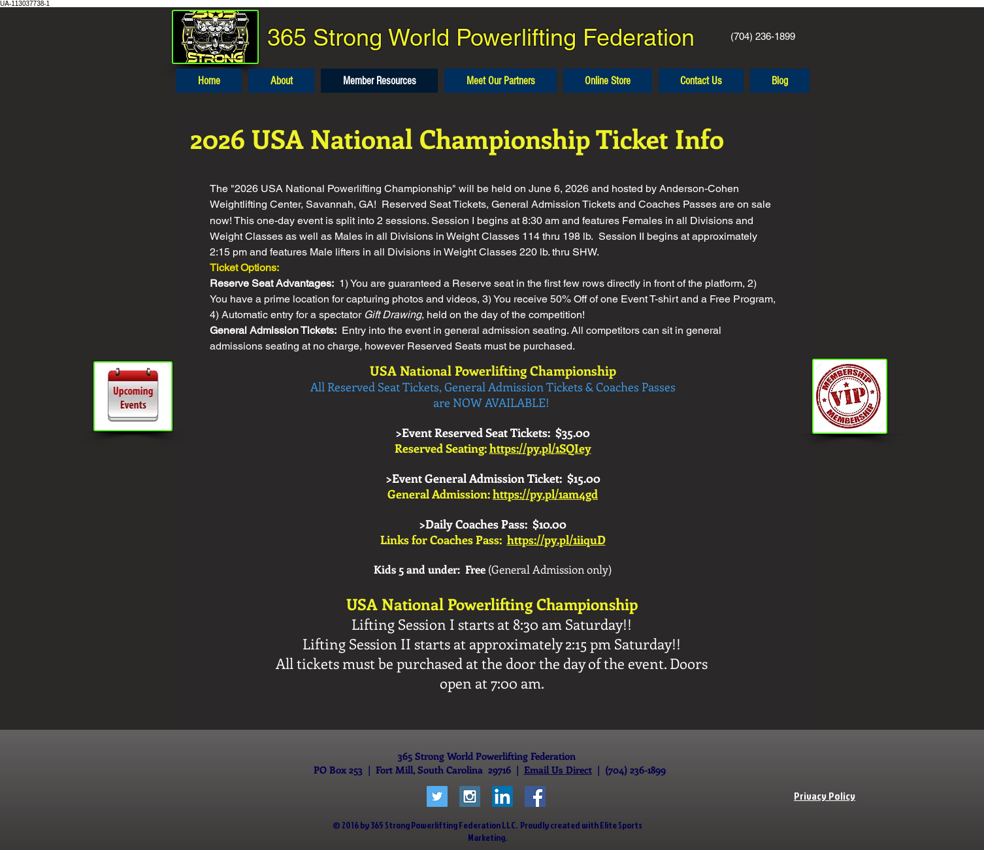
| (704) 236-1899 (629, 769)
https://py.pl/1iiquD (556, 540)
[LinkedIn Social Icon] (502, 796)
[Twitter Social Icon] (437, 796)
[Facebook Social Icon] (535, 796)
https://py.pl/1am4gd (545, 494)
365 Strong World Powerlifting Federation (481, 37)
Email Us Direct (558, 769)
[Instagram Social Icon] (469, 796)
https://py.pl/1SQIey (540, 448)
